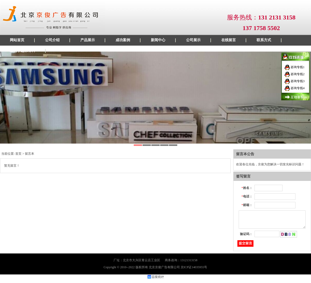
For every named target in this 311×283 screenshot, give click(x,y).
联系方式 (264, 40)
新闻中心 (158, 40)
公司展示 (193, 40)
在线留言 (228, 40)
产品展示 (87, 40)
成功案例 (123, 40)
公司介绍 (52, 40)
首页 (18, 153)
